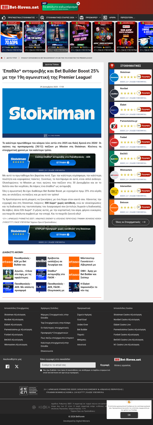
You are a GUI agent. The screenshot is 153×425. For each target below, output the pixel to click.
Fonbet (123, 137)
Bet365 (124, 153)
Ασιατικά (81, 344)
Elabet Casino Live (122, 324)
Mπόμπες (81, 339)
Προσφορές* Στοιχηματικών (54, 333)
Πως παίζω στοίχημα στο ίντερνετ (57, 338)
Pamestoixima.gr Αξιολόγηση (18, 329)
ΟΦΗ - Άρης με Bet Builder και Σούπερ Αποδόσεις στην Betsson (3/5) (89, 274)
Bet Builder (82, 329)
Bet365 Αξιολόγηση (13, 339)
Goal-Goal (82, 319)
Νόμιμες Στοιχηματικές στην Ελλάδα (55, 316)
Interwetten (125, 186)
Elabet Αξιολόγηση (13, 324)
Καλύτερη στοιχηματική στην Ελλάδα (55, 344)
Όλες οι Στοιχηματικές (131, 222)
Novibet (124, 88)
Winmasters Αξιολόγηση (15, 344)
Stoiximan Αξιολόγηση (14, 314)
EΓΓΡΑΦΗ (62, 162)
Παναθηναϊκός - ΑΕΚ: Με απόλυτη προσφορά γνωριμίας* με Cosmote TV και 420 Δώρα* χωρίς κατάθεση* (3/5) (24, 287)
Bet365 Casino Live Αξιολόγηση (128, 339)
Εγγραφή (104, 365)
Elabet (123, 104)
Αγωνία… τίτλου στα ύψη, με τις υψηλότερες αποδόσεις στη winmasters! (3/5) (24, 274)
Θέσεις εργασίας (122, 365)
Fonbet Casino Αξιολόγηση (126, 334)
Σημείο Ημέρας (84, 314)
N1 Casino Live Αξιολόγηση (126, 344)
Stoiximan (125, 72)
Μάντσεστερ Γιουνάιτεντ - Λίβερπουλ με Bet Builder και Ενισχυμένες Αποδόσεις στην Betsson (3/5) (89, 261)
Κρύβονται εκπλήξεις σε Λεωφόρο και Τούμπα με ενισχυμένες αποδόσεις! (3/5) (57, 261)
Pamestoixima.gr (128, 121)
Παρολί (80, 334)
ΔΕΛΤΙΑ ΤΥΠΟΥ (12, 58)
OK (129, 415)
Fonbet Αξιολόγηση (13, 334)
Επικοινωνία (47, 351)
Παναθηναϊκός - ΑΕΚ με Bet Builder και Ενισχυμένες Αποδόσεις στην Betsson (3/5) (23, 261)
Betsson (124, 202)
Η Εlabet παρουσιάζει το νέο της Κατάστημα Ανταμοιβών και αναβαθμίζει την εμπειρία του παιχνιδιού (89, 287)
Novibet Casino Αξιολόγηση (127, 319)
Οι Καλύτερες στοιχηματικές (55, 328)
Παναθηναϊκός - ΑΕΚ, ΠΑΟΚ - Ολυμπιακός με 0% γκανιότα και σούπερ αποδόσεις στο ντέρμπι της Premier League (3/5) (56, 287)
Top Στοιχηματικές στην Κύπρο (55, 323)
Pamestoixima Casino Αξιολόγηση (130, 329)
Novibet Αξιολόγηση (13, 319)
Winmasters (126, 170)
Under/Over (82, 324)
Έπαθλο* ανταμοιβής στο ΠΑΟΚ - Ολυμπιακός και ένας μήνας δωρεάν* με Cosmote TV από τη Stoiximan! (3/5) (57, 274)
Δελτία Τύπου (52, 64)
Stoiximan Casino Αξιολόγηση (128, 314)
